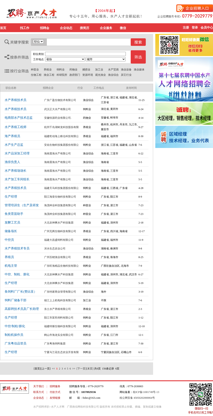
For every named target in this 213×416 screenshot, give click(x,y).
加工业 (99, 69)
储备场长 (11, 231)
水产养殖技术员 (15, 100)
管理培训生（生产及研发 (22, 205)
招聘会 (44, 28)
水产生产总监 (14, 144)
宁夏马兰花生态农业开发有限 (61, 352)
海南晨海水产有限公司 (57, 153)
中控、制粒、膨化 (17, 274)
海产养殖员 (12, 136)
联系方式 (38, 392)
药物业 (73, 69)
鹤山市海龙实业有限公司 (58, 334)
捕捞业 (86, 69)
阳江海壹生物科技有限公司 (60, 196)
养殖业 (48, 69)
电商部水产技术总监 (19, 117)
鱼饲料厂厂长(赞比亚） (21, 291)
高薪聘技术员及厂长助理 (22, 309)
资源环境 (87, 74)
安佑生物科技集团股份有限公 (61, 144)
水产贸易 (113, 69)
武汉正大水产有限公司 (57, 109)
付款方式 (55, 392)
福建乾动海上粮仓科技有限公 (61, 136)
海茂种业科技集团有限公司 (60, 205)
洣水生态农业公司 (54, 248)
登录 (195, 27)
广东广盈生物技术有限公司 (60, 100)
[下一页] (81, 368)
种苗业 (35, 69)
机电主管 (11, 265)
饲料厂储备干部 (15, 300)
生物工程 (36, 74)
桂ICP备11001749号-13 (146, 392)
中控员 (9, 239)
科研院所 (62, 74)
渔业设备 (126, 69)
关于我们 (38, 386)
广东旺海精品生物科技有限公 (61, 265)
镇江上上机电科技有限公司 (60, 300)
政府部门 (74, 74)
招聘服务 (55, 386)
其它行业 (126, 74)
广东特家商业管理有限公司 (60, 291)
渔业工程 (49, 74)
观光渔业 (100, 74)
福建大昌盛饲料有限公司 (58, 239)
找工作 (24, 28)
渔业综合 (113, 74)
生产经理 (11, 196)
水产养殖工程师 (15, 127)
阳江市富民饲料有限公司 (58, 317)
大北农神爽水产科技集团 (58, 222)
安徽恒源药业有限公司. (57, 117)
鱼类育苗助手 (14, 214)
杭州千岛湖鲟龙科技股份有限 (61, 127)
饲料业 (61, 69)
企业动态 (66, 28)
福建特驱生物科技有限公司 (60, 326)
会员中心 (207, 27)
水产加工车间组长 (17, 179)
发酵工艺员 (12, 222)
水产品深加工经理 (17, 153)
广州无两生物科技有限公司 (60, 231)
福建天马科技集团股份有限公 (61, 188)
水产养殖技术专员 (17, 248)
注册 (186, 27)
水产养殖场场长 (15, 170)
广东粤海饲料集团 (54, 343)
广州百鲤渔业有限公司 (57, 257)
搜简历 (84, 28)
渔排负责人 (12, 162)
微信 (123, 28)
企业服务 (106, 28)
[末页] (89, 368)
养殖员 (9, 257)
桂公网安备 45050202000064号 (137, 397)
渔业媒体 (139, 69)
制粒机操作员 (14, 334)
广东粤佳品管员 (15, 343)
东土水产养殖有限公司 (57, 309)
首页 (3, 28)
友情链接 (55, 397)
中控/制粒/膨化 (15, 326)
